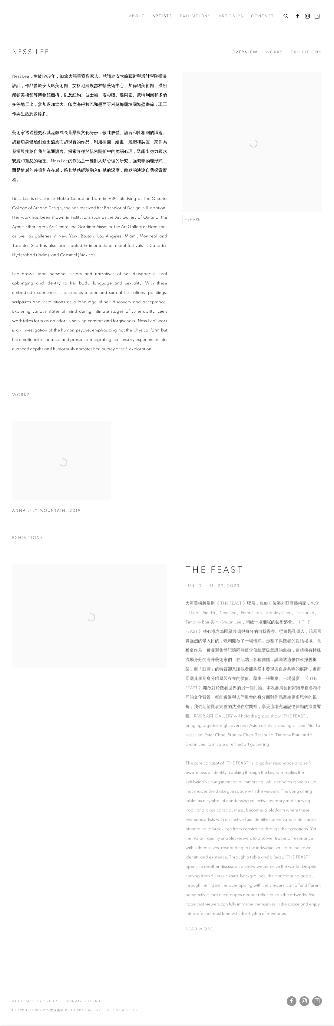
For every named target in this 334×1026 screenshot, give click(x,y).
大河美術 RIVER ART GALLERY (33, 16)
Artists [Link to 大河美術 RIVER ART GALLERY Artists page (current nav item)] (162, 16)
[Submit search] (286, 15)
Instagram (307, 16)
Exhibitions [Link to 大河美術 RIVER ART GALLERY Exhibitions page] (195, 16)
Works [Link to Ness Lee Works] (274, 52)
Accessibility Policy (35, 1001)
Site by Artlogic (124, 1010)
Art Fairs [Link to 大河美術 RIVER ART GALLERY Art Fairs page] (231, 16)
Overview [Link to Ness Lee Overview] (244, 52)
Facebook (298, 16)
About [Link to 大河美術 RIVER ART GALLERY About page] (137, 16)
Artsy (317, 16)
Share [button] (193, 219)
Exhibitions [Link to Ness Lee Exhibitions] (306, 52)
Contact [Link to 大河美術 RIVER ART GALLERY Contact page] (262, 16)
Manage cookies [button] (85, 1001)
